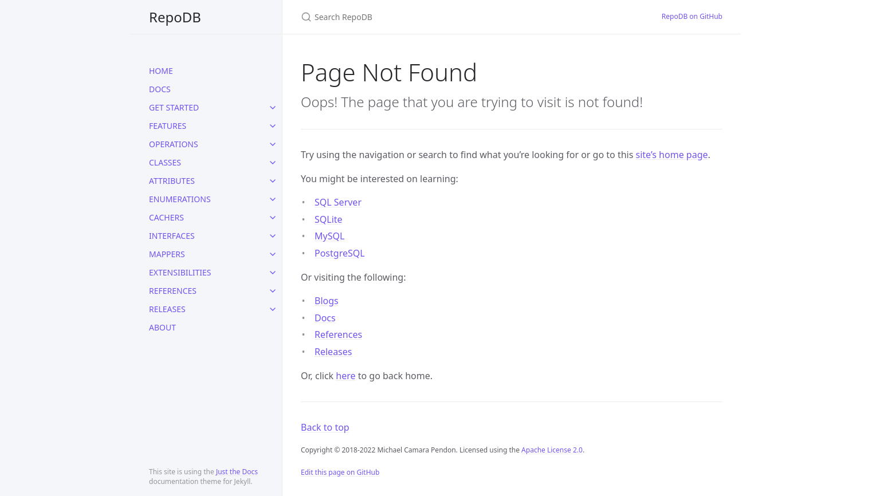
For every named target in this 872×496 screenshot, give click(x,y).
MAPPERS (167, 254)
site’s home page (672, 154)
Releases (333, 351)
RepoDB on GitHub (692, 16)
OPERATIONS (173, 144)
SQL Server (338, 202)
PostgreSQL (340, 253)
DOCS (160, 89)
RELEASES (167, 309)
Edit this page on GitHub (340, 472)
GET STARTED (174, 107)
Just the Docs (237, 472)
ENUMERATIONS (180, 199)
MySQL (329, 236)
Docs (325, 318)
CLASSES (165, 162)
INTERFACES (172, 235)
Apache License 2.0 (552, 450)
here (345, 375)
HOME (161, 70)
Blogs (327, 300)
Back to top (325, 427)
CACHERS (166, 217)
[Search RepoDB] (436, 17)
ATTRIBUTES (172, 180)
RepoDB (175, 16)
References (338, 334)
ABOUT (162, 327)
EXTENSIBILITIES (180, 272)
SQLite (329, 219)
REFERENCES (173, 290)
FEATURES (167, 125)
